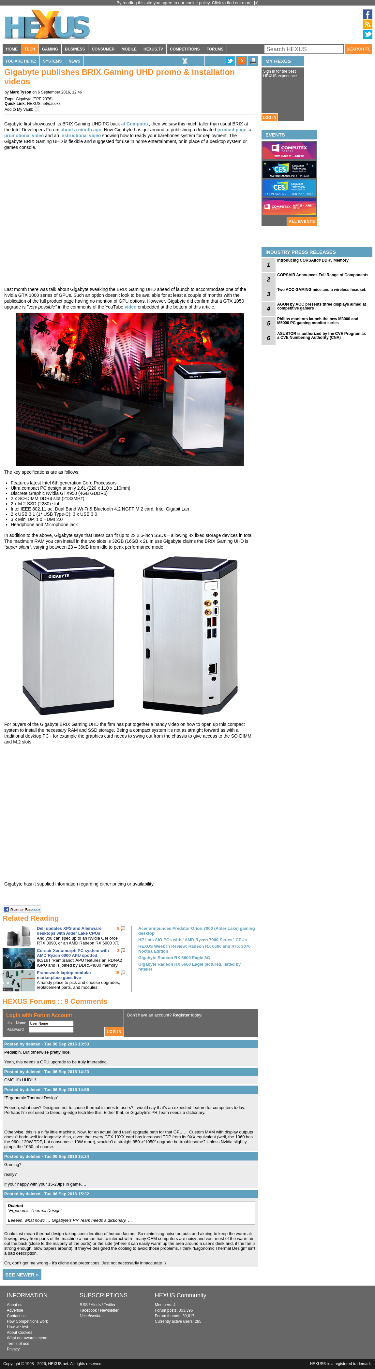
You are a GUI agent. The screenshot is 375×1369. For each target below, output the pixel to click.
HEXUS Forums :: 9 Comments (55, 1001)
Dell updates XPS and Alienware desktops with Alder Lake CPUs (69, 931)
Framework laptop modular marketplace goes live (64, 975)
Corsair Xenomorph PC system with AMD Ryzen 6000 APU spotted (73, 953)
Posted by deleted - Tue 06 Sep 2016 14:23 (46, 1071)
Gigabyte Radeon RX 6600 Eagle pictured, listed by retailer (189, 967)
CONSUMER (103, 49)
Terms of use (18, 1343)
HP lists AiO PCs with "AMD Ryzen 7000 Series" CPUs (192, 939)
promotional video (24, 135)
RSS (84, 1305)
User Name (16, 1023)
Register (181, 1015)
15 (117, 973)
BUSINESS (75, 49)
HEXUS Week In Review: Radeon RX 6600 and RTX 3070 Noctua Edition (194, 949)
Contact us (16, 1316)
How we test (17, 1327)
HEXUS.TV (153, 49)
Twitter (109, 1305)
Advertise (15, 1310)
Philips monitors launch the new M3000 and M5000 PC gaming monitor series (317, 321)
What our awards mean (27, 1338)
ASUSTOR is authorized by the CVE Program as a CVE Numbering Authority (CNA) (321, 335)
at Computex (135, 123)
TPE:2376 (42, 99)
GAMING (50, 49)
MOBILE (129, 49)
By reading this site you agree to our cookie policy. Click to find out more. (185, 2)
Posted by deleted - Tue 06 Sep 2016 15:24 (46, 1156)
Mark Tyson (20, 92)
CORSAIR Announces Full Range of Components (322, 275)
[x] (256, 2)
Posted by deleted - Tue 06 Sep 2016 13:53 (46, 1044)
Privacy (13, 1349)
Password (15, 1029)
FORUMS (214, 49)
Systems (52, 61)
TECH (29, 49)
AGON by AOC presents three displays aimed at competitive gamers (321, 306)
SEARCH (358, 49)
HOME (12, 49)
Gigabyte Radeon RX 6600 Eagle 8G (174, 957)
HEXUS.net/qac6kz (44, 103)
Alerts (96, 1305)
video (131, 307)
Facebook (88, 1310)
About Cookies (19, 1332)
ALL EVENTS (302, 221)
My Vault (24, 109)
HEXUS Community (180, 1295)
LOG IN (269, 117)
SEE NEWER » (22, 1274)
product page (232, 129)
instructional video (80, 135)
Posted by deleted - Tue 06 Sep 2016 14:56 (46, 1089)
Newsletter (109, 1310)
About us (14, 1305)
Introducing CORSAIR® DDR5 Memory (313, 260)
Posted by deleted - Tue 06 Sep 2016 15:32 (46, 1193)
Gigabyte (23, 99)
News (74, 61)
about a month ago (81, 129)
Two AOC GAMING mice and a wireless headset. (321, 290)
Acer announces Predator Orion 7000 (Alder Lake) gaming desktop (196, 931)
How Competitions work (27, 1321)
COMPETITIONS (185, 49)
